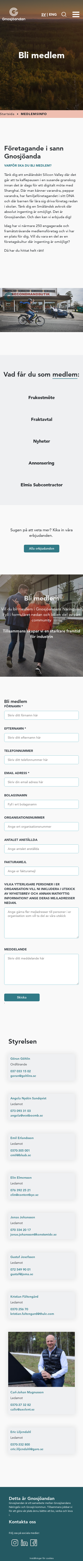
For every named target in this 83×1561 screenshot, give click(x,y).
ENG (53, 14)
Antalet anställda (20, 840)
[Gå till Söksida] (64, 14)
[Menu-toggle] (76, 14)
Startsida (7, 114)
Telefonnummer (18, 751)
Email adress (16, 773)
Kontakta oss (22, 1521)
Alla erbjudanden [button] (41, 548)
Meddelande (15, 949)
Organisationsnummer (24, 818)
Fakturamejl (15, 862)
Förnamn (13, 706)
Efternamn (15, 728)
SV (43, 14)
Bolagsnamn (15, 795)
